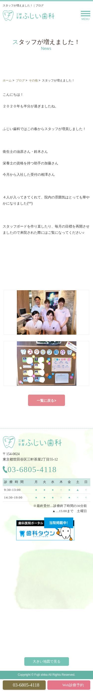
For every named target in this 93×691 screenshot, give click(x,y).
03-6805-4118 (32, 469)
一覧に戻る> (46, 401)
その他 (33, 80)
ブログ (20, 80)
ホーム (7, 80)
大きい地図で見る (47, 661)
